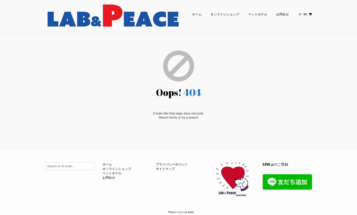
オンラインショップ (225, 14)
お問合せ (282, 14)
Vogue (180, 212)
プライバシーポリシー (172, 164)
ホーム (197, 14)
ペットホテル (257, 14)
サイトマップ (165, 169)
